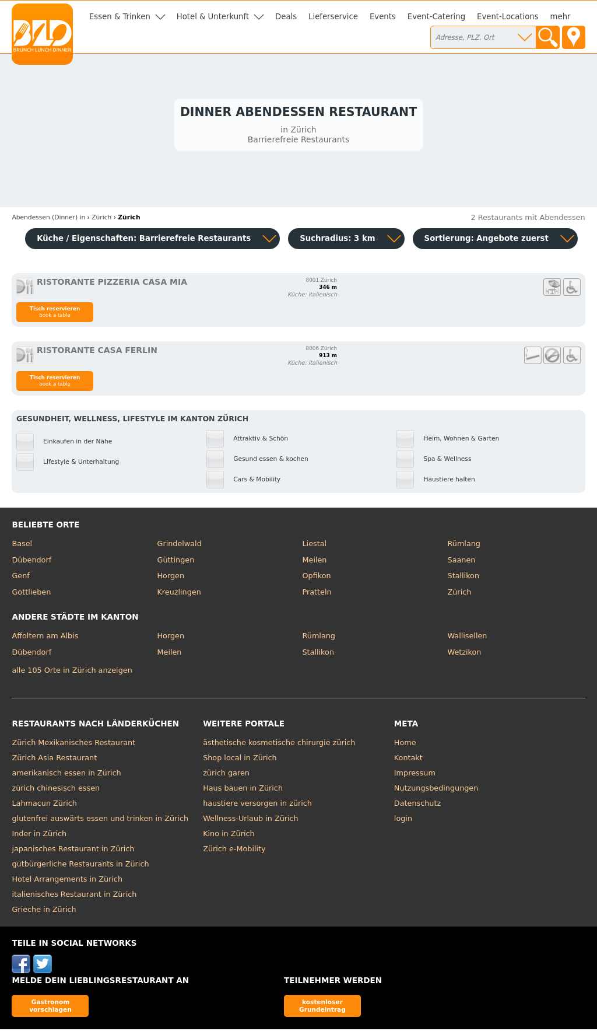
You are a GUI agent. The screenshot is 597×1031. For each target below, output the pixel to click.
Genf (20, 578)
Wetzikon (465, 653)
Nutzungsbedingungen (436, 790)
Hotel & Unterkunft (213, 16)
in (48, 219)
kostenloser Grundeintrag (322, 1007)
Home (405, 744)
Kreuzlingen (179, 593)
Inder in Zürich (39, 835)
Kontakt (408, 760)
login (403, 820)
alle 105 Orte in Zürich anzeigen (72, 671)
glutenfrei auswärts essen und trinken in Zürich (100, 820)
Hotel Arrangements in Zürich (67, 881)
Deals (286, 16)
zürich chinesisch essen (56, 790)
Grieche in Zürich (44, 911)
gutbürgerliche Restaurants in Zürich (80, 866)
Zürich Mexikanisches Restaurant (73, 744)
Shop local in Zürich (240, 760)
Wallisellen (467, 638)
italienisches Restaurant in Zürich (74, 896)
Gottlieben (31, 593)
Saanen (462, 561)
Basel (22, 545)
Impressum (415, 775)
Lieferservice (333, 16)
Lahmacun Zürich (44, 805)
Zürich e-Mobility (234, 851)
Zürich (460, 593)
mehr (560, 16)
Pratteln (317, 593)
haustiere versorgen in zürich (257, 805)
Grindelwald (179, 545)
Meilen (315, 561)
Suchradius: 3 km (337, 240)
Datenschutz (417, 805)
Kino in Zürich (228, 835)
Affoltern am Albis (45, 638)
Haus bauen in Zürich (243, 790)
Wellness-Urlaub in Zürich (250, 820)
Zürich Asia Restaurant (54, 760)
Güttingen (175, 561)
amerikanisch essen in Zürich (66, 775)
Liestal (315, 545)
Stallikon (463, 578)
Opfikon (317, 578)
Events (383, 16)
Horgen (170, 578)
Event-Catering (436, 16)
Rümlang (464, 545)
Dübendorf (31, 561)
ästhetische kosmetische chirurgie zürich (279, 744)
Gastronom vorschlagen (50, 1007)
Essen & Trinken (119, 16)
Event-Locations (508, 16)
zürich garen (226, 775)
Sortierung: (486, 240)
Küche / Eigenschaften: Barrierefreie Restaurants (144, 240)
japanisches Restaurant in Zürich (73, 851)
